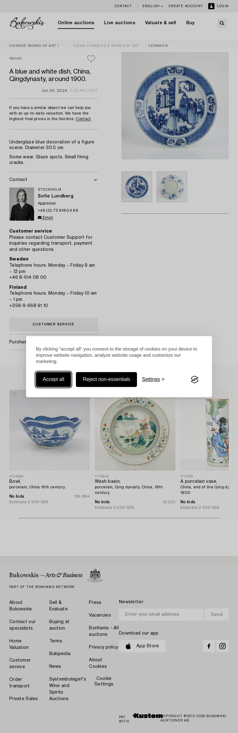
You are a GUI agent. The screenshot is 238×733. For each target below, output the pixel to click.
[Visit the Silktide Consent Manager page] (194, 379)
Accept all (53, 379)
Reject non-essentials (106, 379)
